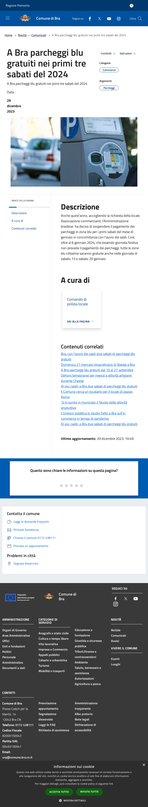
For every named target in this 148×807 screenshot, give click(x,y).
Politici (6, 651)
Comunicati (38, 35)
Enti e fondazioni (13, 646)
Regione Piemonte (18, 5)
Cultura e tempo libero (54, 638)
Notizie (115, 630)
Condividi (109, 53)
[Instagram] (117, 18)
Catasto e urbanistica (53, 660)
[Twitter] (98, 18)
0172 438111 (24, 725)
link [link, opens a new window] (111, 783)
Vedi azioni (128, 53)
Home (8, 35)
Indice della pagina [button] (23, 200)
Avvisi (115, 641)
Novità (22, 35)
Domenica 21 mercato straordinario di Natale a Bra (98, 364)
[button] (74, 800)
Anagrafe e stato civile (54, 633)
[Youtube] (107, 18)
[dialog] (74, 784)
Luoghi (115, 664)
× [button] (143, 765)
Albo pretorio (84, 714)
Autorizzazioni (84, 678)
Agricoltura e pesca (88, 684)
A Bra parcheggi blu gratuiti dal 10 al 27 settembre (97, 370)
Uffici (5, 641)
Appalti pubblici (49, 654)
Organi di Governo (14, 630)
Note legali (82, 719)
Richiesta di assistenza (54, 730)
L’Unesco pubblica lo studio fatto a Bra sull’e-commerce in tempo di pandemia (93, 416)
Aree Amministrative (16, 635)
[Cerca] (140, 18)
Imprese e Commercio (53, 649)
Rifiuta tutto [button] (89, 791)
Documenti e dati (13, 668)
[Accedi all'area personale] (131, 5)
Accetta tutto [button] (59, 792)
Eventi (115, 658)
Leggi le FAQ (47, 724)
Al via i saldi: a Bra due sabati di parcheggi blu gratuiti (99, 386)
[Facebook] (88, 18)
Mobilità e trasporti (52, 671)
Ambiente (81, 662)
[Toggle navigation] (7, 18)
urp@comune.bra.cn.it (17, 757)
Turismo (44, 665)
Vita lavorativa (48, 644)
